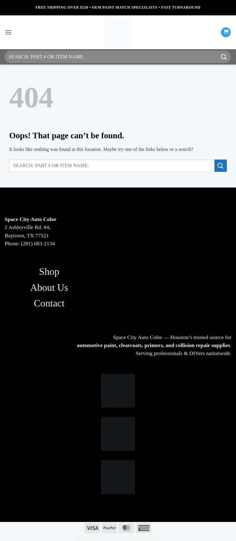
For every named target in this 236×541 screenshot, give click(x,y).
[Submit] (224, 57)
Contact (49, 303)
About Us (49, 287)
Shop (49, 271)
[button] (8, 32)
